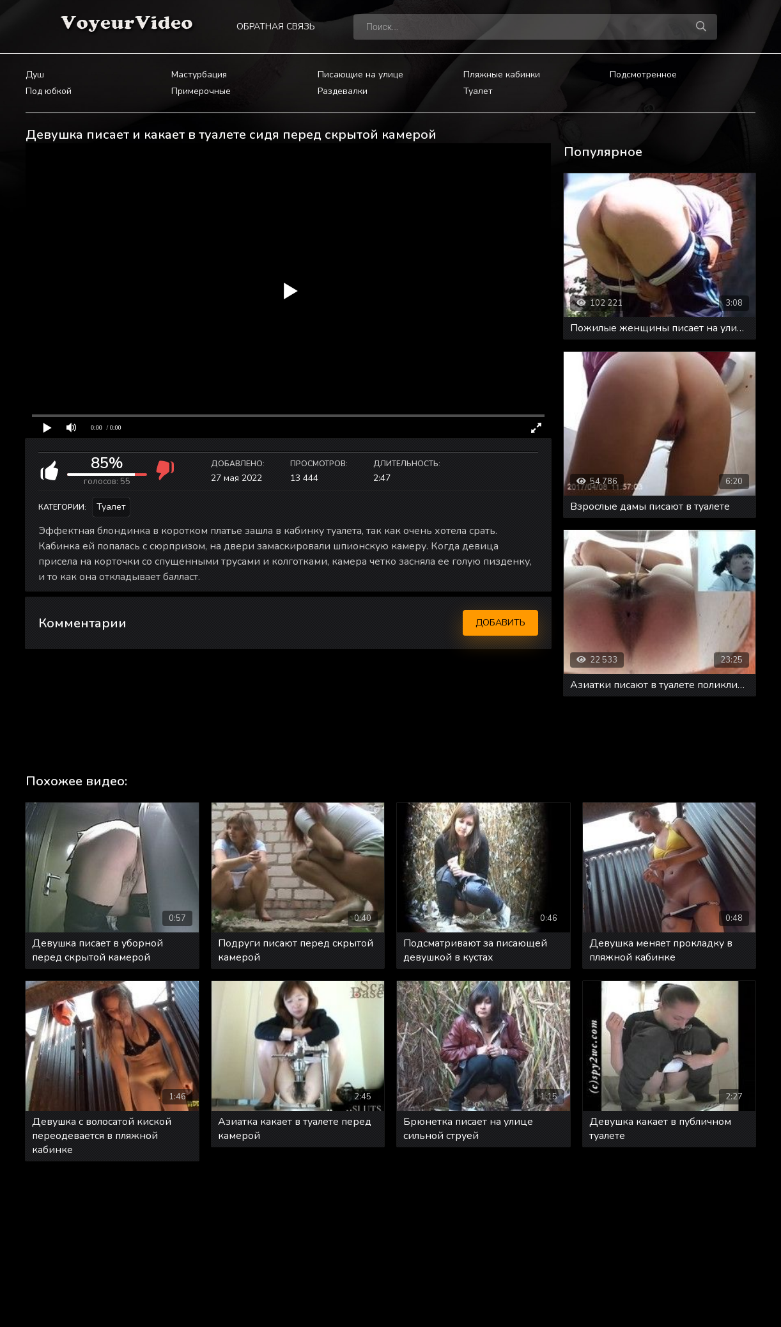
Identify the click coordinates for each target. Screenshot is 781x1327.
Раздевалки (342, 91)
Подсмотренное (643, 74)
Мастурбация (199, 74)
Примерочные (201, 91)
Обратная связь (275, 26)
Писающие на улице (360, 74)
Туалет (478, 91)
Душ (35, 74)
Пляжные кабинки (501, 74)
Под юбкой (49, 91)
